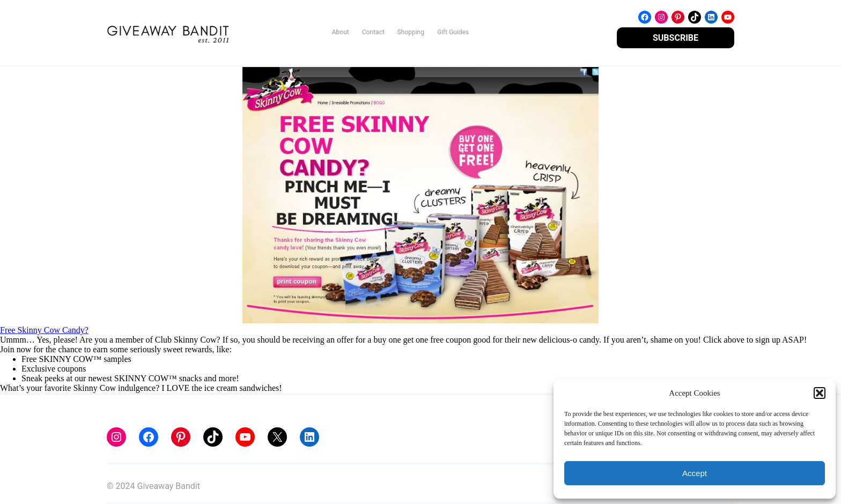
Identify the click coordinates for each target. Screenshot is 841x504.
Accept (694, 473)
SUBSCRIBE (675, 38)
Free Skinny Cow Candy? (44, 330)
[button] (819, 393)
